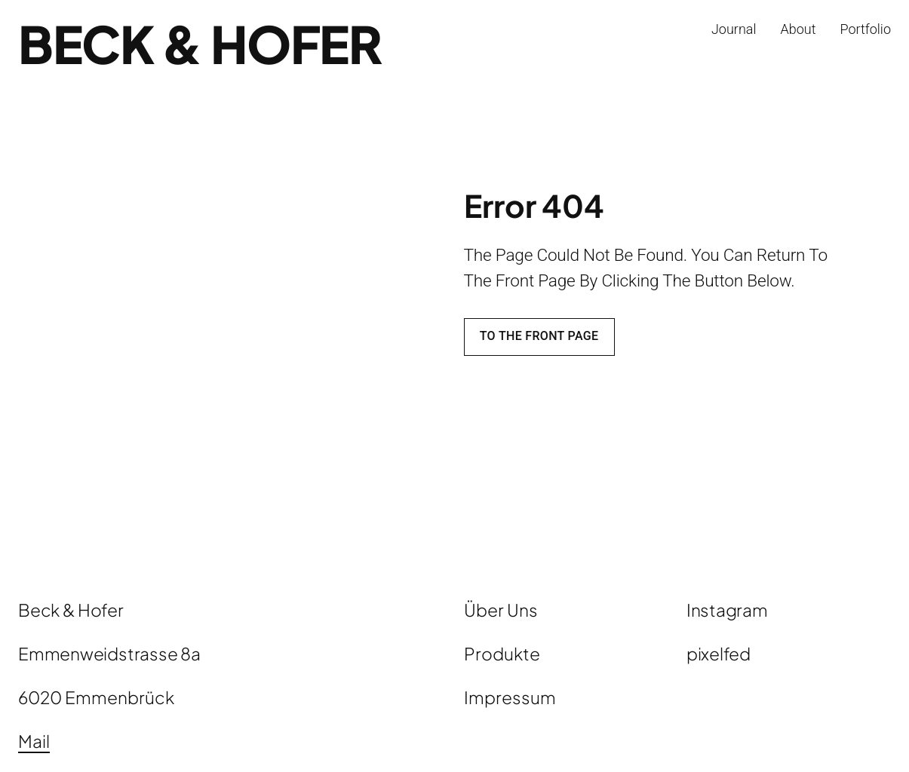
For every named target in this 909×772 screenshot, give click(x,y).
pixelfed (718, 653)
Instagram (727, 609)
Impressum (510, 697)
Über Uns (501, 609)
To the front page (539, 336)
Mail (34, 741)
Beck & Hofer (200, 43)
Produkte (502, 653)
